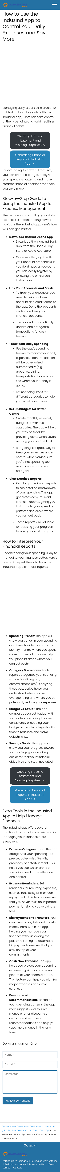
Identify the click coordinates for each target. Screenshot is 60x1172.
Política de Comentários (44, 1161)
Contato (17, 1167)
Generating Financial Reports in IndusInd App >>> (30, 159)
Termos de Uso (37, 1164)
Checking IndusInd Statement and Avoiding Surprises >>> (29, 140)
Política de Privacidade (15, 1161)
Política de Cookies (15, 1164)
